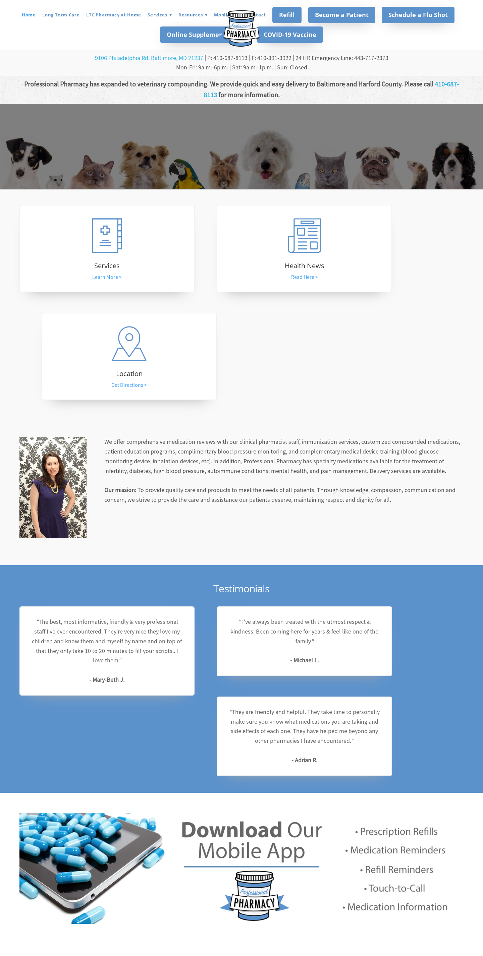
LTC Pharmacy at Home (113, 14)
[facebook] (232, 895)
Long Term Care (60, 14)
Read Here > (241, 279)
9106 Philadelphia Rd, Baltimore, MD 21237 (149, 58)
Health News (241, 267)
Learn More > (86, 279)
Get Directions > (397, 279)
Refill (287, 14)
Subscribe (286, 851)
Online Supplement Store (205, 34)
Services (160, 14)
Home (29, 14)
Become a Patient (342, 14)
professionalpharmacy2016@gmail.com (241, 930)
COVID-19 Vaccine (290, 34)
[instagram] (250, 895)
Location (397, 267)
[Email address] (215, 851)
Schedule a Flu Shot (418, 14)
